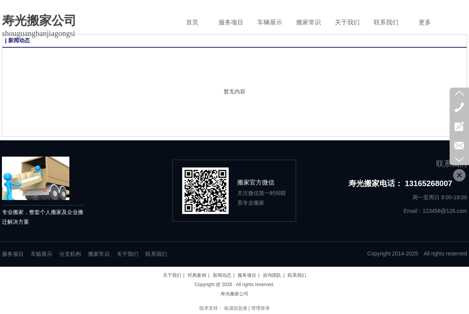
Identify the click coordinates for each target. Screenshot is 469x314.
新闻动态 (222, 275)
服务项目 (13, 254)
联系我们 (156, 254)
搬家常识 (99, 254)
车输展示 (41, 254)
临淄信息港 (235, 308)
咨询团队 (272, 275)
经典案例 (197, 275)
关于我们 (127, 254)
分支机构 (70, 254)
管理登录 (260, 308)
